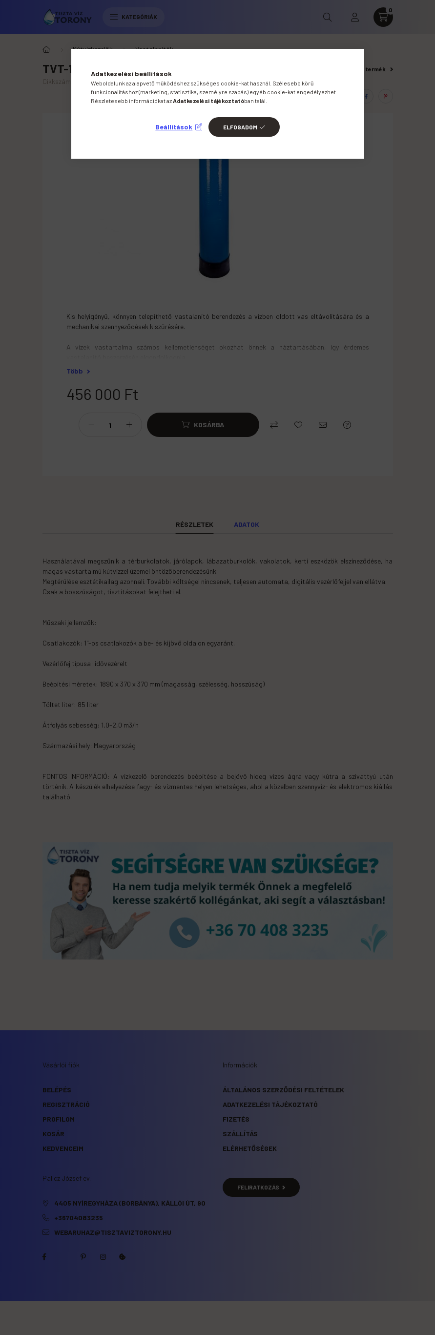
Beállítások (173, 127)
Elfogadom (240, 127)
